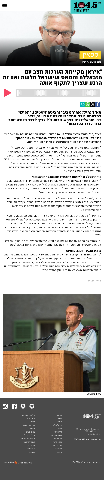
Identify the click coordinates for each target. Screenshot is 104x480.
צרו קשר (31, 452)
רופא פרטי (57, 442)
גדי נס (32, 422)
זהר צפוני (58, 432)
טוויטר (59, 452)
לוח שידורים (57, 445)
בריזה (60, 429)
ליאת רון (58, 418)
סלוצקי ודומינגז (28, 415)
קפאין (90, 55)
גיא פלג (59, 422)
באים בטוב (30, 432)
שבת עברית (57, 439)
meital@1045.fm (94, 434)
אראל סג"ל (57, 425)
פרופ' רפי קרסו (29, 442)
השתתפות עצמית (55, 435)
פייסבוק (31, 445)
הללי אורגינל (29, 435)
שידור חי (58, 449)
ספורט (32, 429)
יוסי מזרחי (31, 418)
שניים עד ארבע (29, 425)
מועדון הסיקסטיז (28, 439)
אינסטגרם (31, 449)
